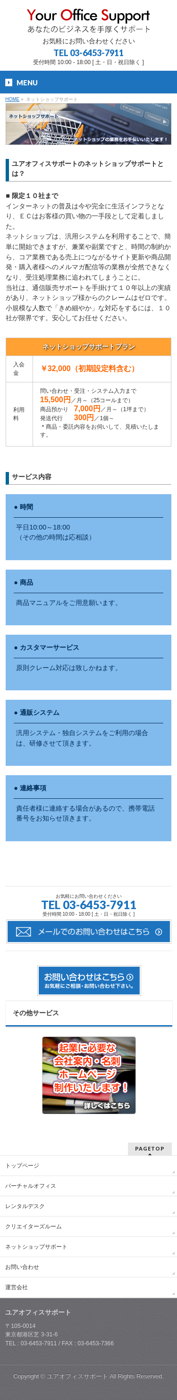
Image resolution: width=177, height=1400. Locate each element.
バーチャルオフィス (30, 1186)
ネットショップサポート (36, 1246)
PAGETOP (150, 1148)
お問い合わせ (22, 1267)
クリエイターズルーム (33, 1226)
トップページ (22, 1165)
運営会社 (16, 1287)
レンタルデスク (25, 1206)
